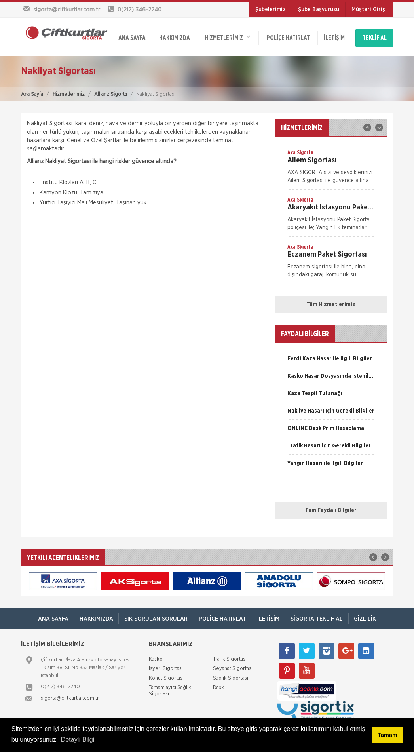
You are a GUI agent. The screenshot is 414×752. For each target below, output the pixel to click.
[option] (331, 166)
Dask (218, 684)
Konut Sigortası (166, 675)
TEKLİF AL (375, 36)
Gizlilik (368, 616)
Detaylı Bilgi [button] (77, 739)
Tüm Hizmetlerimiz (330, 301)
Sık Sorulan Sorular (154, 616)
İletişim (333, 36)
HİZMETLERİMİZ (227, 36)
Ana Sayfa (32, 90)
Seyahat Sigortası (233, 665)
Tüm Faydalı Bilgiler (331, 507)
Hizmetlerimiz (69, 90)
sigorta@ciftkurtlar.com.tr (70, 695)
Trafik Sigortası (230, 656)
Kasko (156, 656)
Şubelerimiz (270, 9)
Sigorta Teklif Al (318, 616)
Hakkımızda (174, 36)
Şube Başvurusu (318, 9)
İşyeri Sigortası (166, 665)
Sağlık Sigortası (230, 675)
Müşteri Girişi (369, 9)
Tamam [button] (387, 735)
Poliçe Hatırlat (287, 36)
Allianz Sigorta (110, 90)
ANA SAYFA (132, 36)
